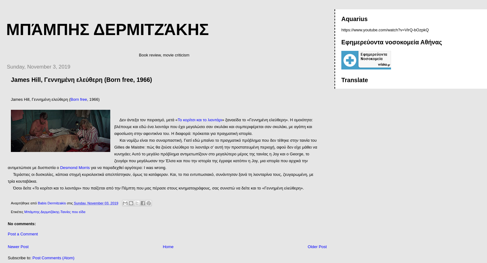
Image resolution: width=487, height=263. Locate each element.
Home (168, 246)
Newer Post (18, 246)
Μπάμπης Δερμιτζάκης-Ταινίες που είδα (54, 212)
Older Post (317, 246)
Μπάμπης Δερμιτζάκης (107, 29)
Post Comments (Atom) (54, 258)
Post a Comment (23, 234)
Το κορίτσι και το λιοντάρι (200, 120)
